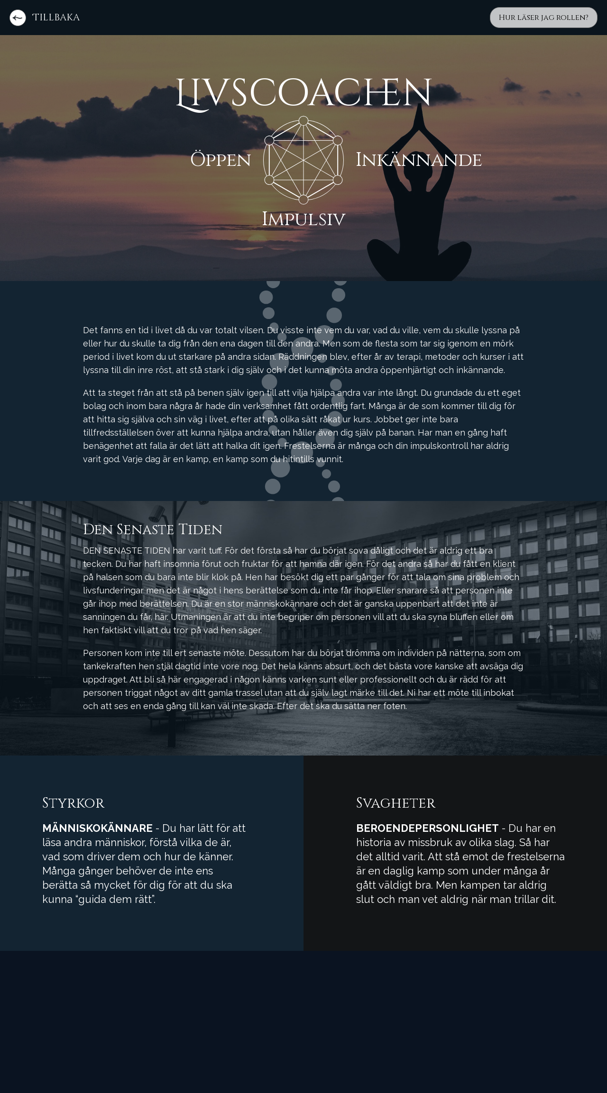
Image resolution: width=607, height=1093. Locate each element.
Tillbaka (56, 17)
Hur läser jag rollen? (544, 17)
